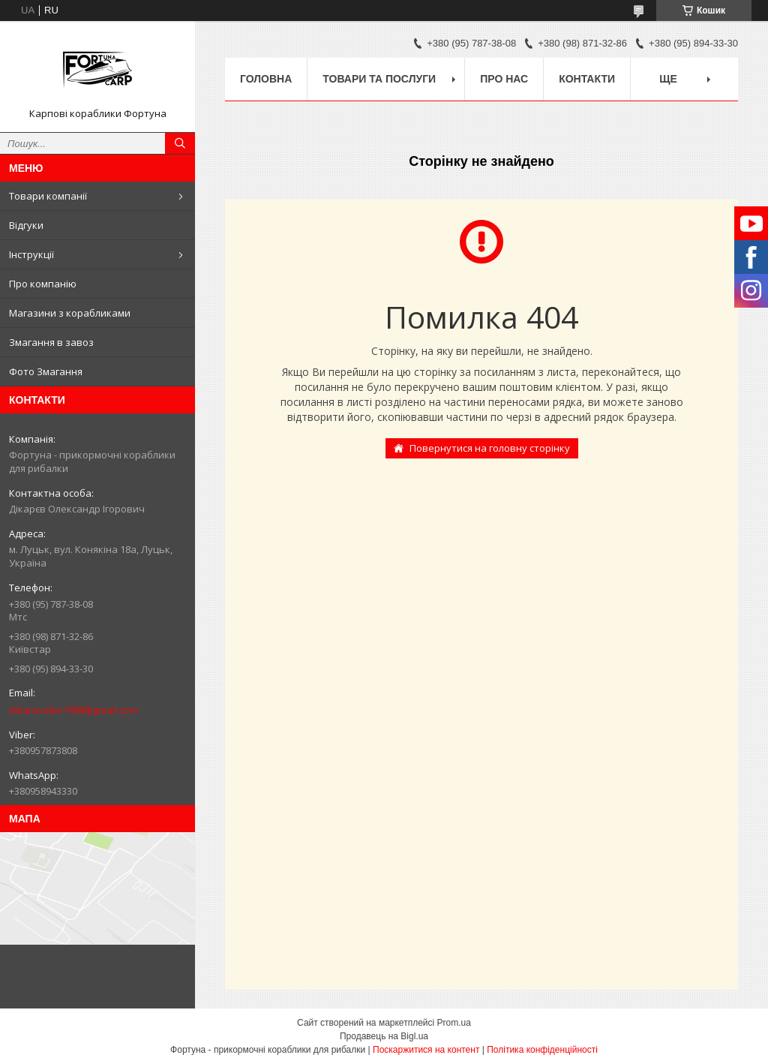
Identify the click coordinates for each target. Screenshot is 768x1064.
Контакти (587, 79)
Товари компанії (48, 196)
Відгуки (26, 225)
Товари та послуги (379, 79)
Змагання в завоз (51, 342)
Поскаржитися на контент (426, 1049)
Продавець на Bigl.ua (384, 1036)
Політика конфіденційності (542, 1049)
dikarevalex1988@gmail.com (73, 710)
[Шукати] (180, 143)
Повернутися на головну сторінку (490, 448)
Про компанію (42, 283)
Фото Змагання (45, 371)
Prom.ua (454, 1022)
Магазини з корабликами (69, 313)
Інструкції (31, 254)
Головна (266, 79)
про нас (504, 79)
